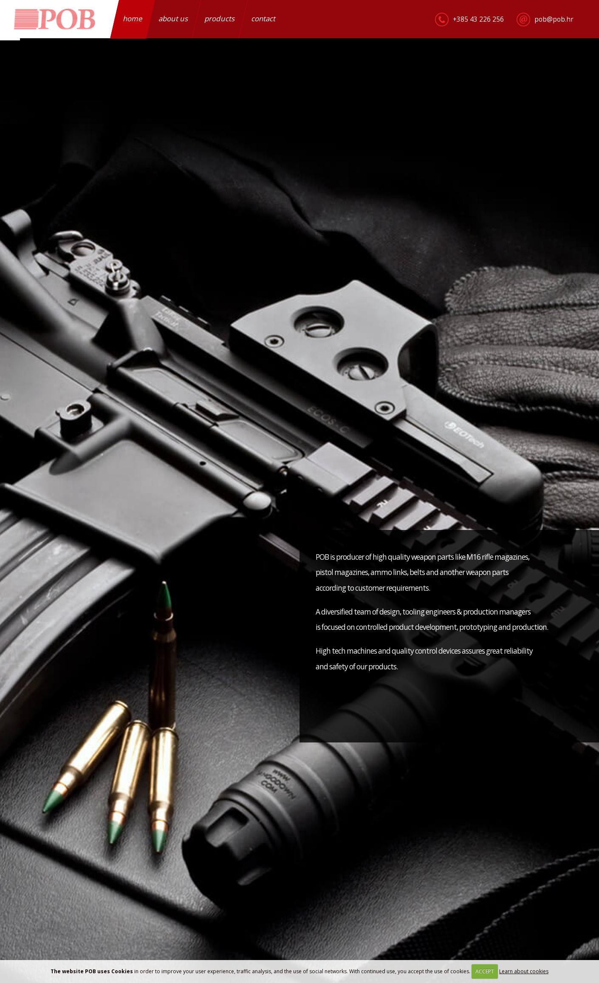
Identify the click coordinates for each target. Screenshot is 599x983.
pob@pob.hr (554, 19)
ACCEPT (484, 971)
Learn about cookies (523, 971)
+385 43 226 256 (478, 19)
